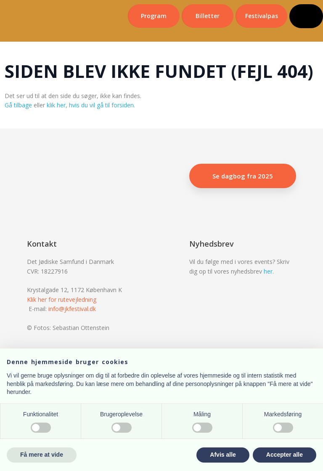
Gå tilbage (18, 105)
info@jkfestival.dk (72, 309)
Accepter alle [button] (284, 454)
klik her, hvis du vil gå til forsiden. (91, 105)
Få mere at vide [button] (41, 454)
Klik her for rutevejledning (61, 299)
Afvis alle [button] (223, 454)
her (268, 271)
